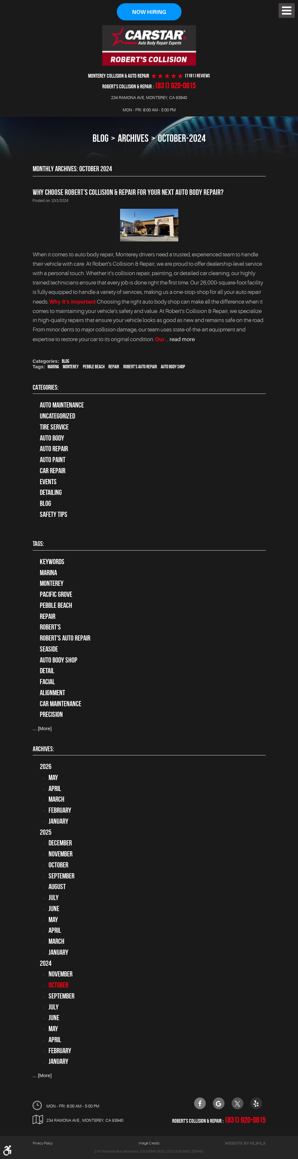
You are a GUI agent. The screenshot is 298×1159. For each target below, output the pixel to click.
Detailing (51, 492)
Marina (53, 367)
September (61, 876)
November (60, 854)
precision (51, 715)
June (54, 908)
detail (47, 671)
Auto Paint (52, 459)
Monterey (71, 367)
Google (219, 1103)
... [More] (42, 728)
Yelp (256, 1103)
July (54, 897)
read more (182, 339)
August (57, 887)
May (53, 777)
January (58, 821)
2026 (45, 766)
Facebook (200, 1103)
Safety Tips (53, 514)
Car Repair (52, 470)
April (55, 788)
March (56, 799)
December (60, 843)
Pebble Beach (94, 367)
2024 (45, 963)
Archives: (43, 748)
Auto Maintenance (62, 405)
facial (47, 681)
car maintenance (60, 704)
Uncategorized (57, 416)
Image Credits (149, 1143)
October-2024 (182, 138)
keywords (52, 561)
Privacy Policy (43, 1143)
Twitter (237, 1103)
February (60, 810)
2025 (45, 832)
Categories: (46, 387)
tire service (54, 427)
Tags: (38, 543)
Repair (113, 367)
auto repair (54, 449)
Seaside (49, 649)
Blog (100, 138)
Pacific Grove (56, 594)
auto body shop (173, 367)
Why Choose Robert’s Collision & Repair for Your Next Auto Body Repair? (128, 192)
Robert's (50, 627)
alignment (52, 693)
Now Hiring (149, 12)
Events (48, 481)
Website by (245, 1143)
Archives (133, 138)
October (58, 865)
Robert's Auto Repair (140, 367)
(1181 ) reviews (197, 75)
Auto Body (52, 438)
